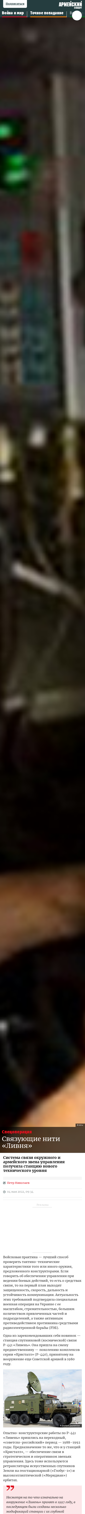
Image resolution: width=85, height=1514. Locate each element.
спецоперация (17, 1132)
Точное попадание (47, 13)
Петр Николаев (18, 1183)
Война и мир (13, 13)
